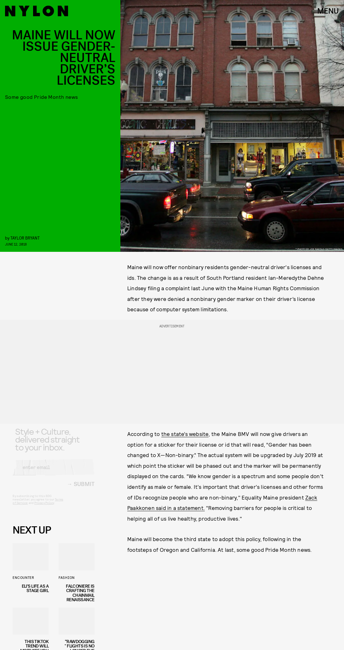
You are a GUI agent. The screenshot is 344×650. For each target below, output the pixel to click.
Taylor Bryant (25, 237)
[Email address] (53, 472)
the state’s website (185, 434)
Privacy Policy (44, 508)
